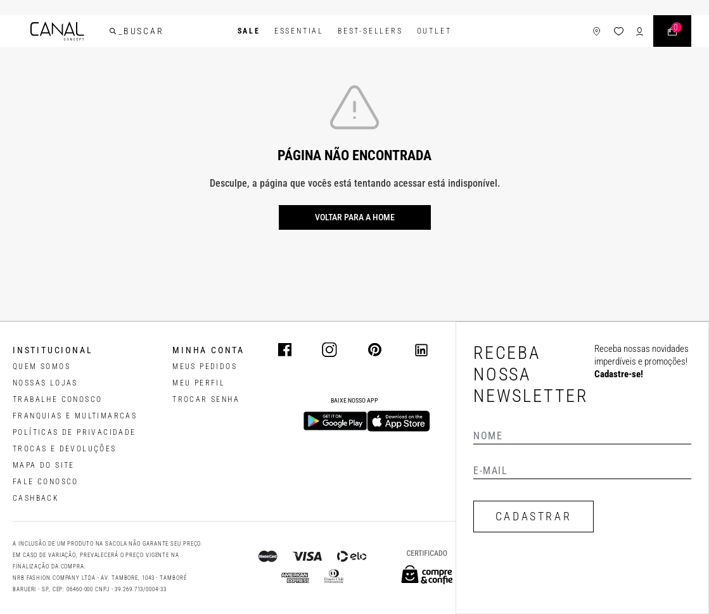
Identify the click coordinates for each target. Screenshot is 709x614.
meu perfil (198, 383)
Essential (299, 31)
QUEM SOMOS (41, 366)
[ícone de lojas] (596, 31)
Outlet (434, 31)
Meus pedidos (204, 366)
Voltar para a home (355, 217)
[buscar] (113, 31)
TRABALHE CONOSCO (57, 399)
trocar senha (206, 399)
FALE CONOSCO (46, 481)
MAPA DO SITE (44, 465)
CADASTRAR (533, 516)
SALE (249, 31)
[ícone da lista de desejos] (618, 31)
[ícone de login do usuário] (639, 31)
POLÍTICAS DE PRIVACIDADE (74, 432)
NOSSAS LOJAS (45, 383)
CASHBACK (36, 498)
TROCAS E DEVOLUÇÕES (65, 448)
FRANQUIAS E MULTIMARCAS (75, 415)
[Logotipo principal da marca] (57, 31)
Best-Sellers (370, 31)
